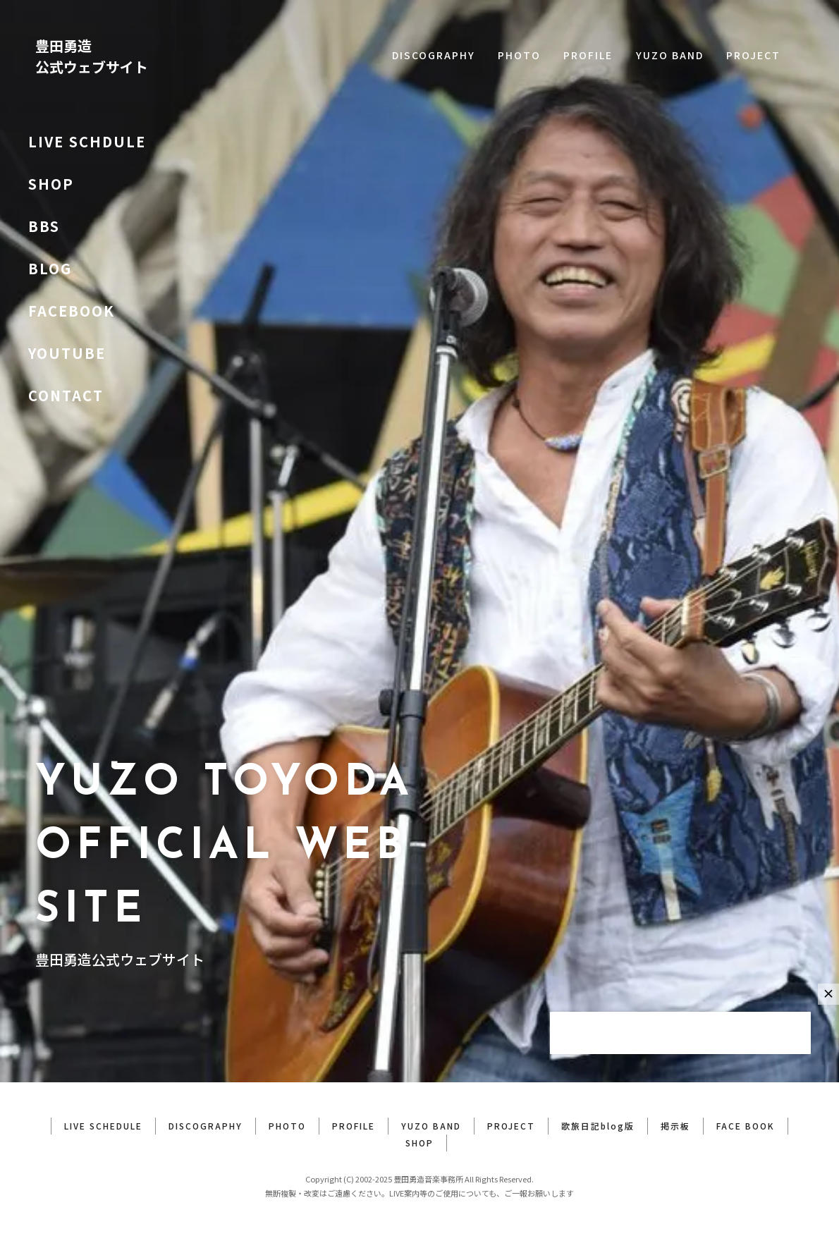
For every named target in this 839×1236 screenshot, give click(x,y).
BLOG (50, 268)
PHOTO (519, 55)
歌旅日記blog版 (598, 1126)
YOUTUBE (67, 353)
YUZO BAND (670, 55)
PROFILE (588, 55)
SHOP (51, 183)
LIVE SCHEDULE (103, 1126)
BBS (44, 226)
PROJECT (753, 55)
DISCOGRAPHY (433, 55)
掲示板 (675, 1126)
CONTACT (66, 395)
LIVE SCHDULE (87, 141)
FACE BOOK (745, 1126)
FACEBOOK (71, 310)
